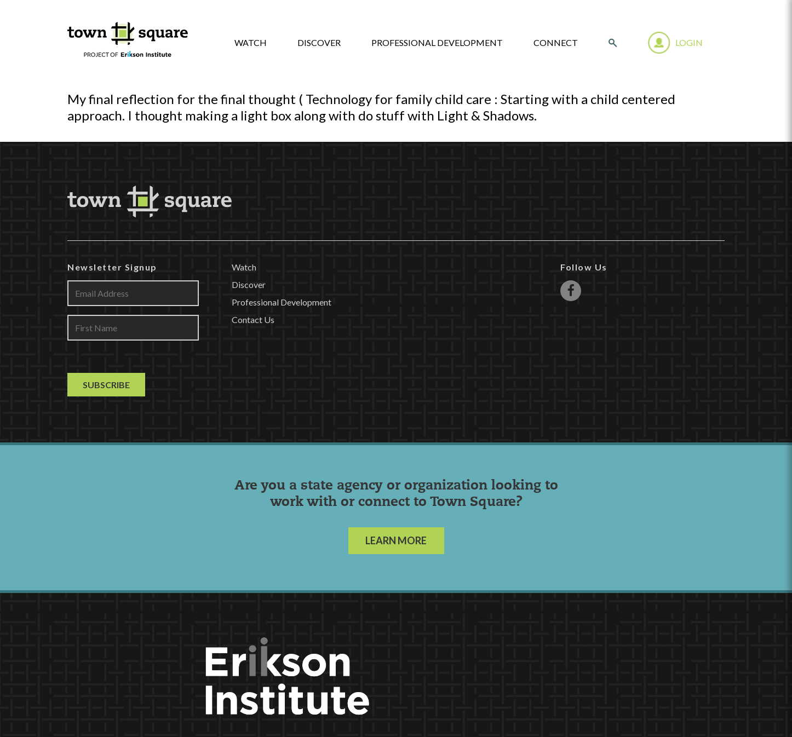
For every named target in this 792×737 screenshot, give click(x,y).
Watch (244, 267)
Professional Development (437, 42)
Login (689, 42)
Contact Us (253, 319)
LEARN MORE (396, 540)
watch (250, 42)
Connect (555, 42)
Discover (319, 42)
